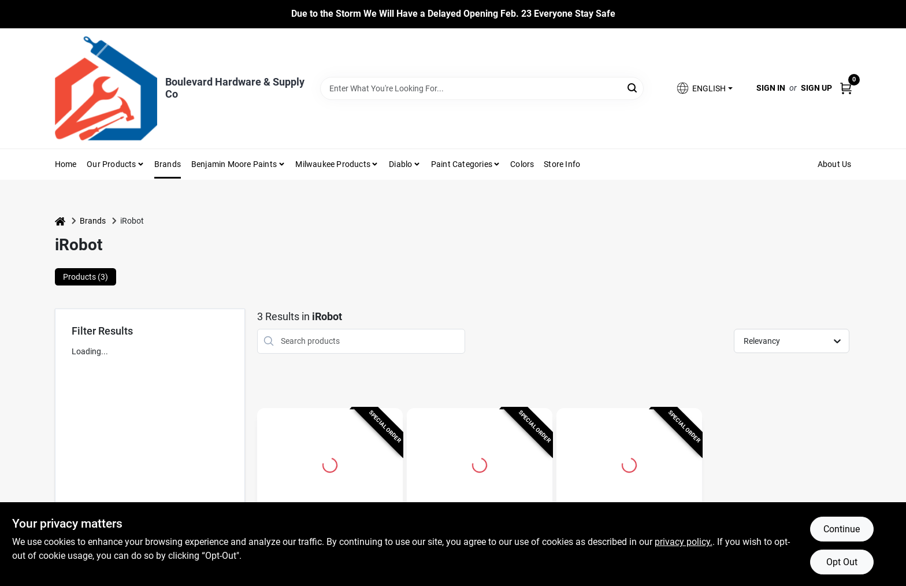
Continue (841, 529)
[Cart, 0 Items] (846, 88)
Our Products (111, 164)
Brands (167, 164)
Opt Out (841, 562)
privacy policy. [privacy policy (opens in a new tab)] (683, 541)
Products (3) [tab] (85, 276)
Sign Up (816, 87)
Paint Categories (461, 164)
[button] (704, 88)
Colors (522, 164)
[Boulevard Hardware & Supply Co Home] (106, 88)
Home (66, 164)
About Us (835, 164)
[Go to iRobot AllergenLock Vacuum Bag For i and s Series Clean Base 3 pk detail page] (629, 463)
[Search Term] (482, 88)
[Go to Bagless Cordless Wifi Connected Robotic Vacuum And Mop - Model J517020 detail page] (330, 463)
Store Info (562, 164)
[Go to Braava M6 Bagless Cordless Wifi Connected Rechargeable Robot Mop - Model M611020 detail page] (479, 463)
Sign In (770, 87)
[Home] (60, 221)
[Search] (633, 87)
